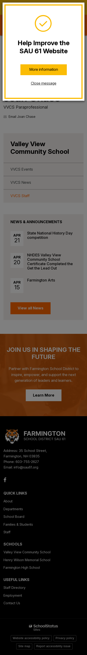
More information (43, 69)
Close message (43, 83)
